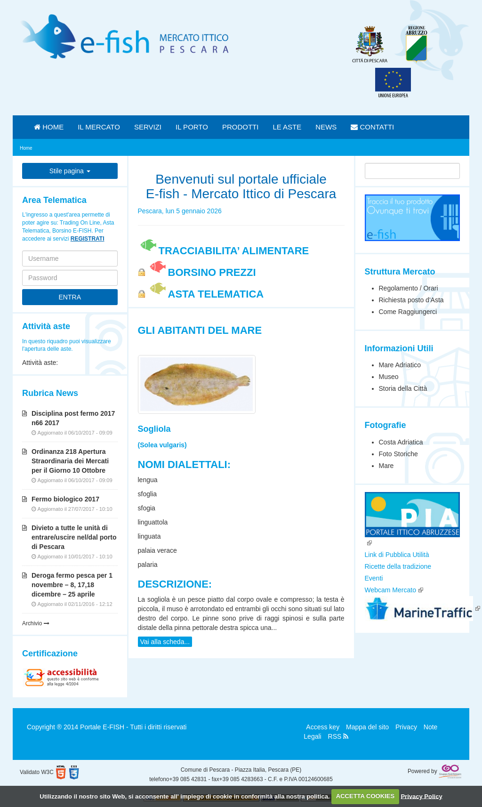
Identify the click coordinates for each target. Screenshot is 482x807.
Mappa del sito (367, 727)
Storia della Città (403, 388)
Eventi (374, 578)
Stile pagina (69, 171)
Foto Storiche (398, 454)
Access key (322, 727)
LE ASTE (287, 127)
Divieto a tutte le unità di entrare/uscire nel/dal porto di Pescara (74, 537)
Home (26, 148)
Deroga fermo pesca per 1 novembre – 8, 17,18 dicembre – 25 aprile (72, 585)
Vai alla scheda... (165, 642)
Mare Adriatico (400, 365)
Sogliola (154, 429)
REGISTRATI (87, 238)
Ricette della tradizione (398, 566)
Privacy (406, 727)
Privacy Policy (421, 795)
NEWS (326, 127)
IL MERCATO (99, 127)
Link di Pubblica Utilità (397, 554)
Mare (386, 465)
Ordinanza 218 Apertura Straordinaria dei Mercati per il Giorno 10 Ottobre (70, 461)
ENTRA (70, 297)
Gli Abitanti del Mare (200, 330)
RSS (338, 736)
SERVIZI (147, 127)
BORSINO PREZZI (201, 272)
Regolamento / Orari (408, 288)
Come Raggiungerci (408, 311)
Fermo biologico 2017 (65, 499)
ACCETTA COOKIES (365, 795)
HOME (49, 127)
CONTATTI (372, 127)
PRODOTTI (240, 127)
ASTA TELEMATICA (205, 294)
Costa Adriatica (401, 442)
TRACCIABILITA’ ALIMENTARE (223, 251)
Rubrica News (50, 393)
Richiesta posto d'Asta (411, 300)
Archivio (35, 623)
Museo (389, 376)
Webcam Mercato (390, 590)
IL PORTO (192, 127)
